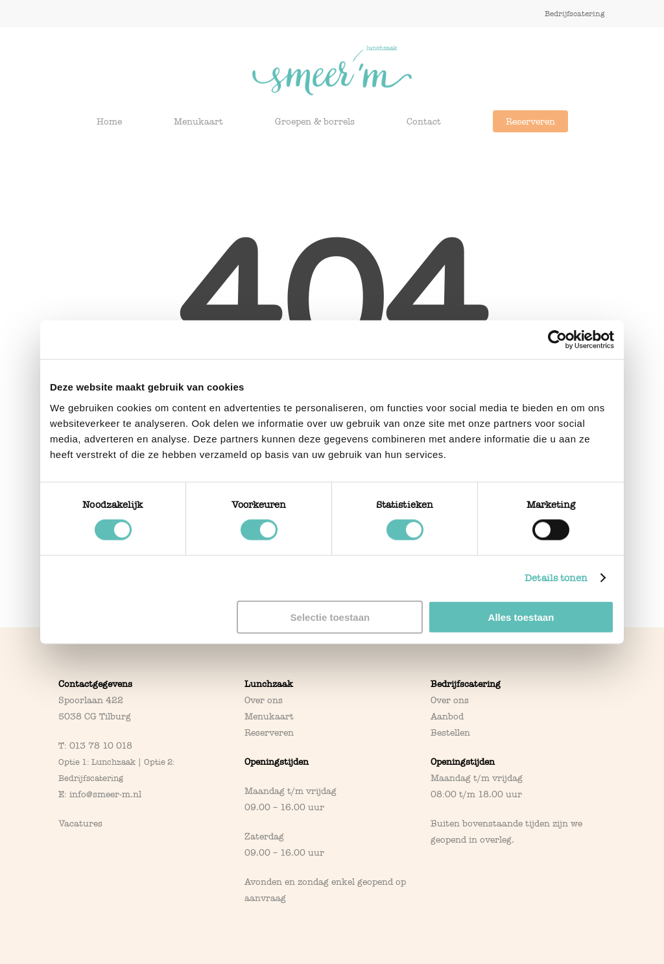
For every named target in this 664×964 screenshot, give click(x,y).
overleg (496, 839)
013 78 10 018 (100, 745)
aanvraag (265, 898)
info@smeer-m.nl (105, 794)
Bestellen (450, 732)
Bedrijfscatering (466, 684)
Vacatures (80, 823)
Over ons (263, 700)
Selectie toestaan (330, 616)
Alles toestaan (521, 616)
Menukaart (269, 716)
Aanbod (447, 716)
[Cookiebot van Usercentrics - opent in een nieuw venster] (557, 340)
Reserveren (269, 732)
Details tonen (556, 578)
